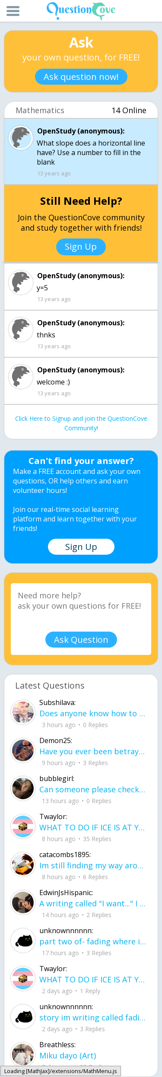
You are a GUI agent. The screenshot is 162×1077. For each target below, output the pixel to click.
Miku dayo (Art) (67, 1055)
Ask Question (81, 639)
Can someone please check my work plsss (92, 789)
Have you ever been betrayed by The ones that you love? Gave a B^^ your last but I (92, 751)
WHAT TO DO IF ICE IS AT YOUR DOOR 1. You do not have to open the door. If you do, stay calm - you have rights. (92, 827)
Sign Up (81, 246)
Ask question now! (81, 77)
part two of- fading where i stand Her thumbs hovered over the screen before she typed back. (92, 941)
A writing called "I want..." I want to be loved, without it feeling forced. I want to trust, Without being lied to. (92, 903)
